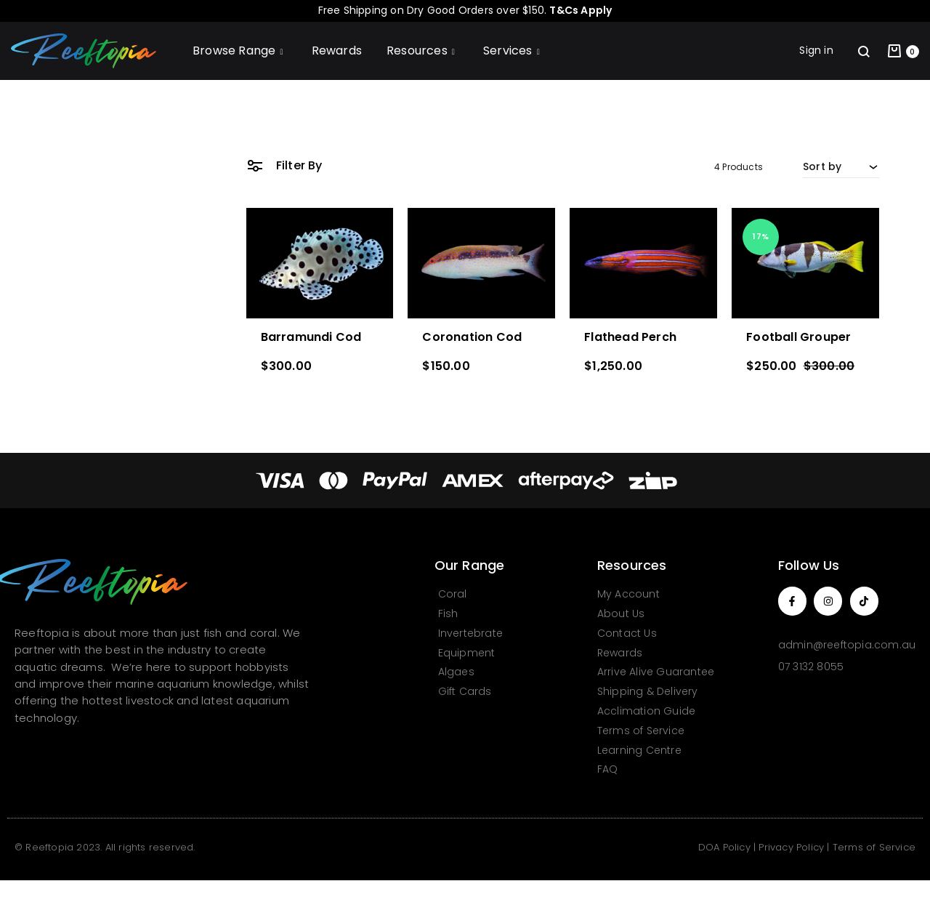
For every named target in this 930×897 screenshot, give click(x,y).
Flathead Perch (630, 337)
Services (513, 50)
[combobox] (841, 166)
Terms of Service (874, 847)
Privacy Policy (791, 847)
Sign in (816, 50)
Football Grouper (798, 337)
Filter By (284, 164)
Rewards (337, 50)
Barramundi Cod (311, 337)
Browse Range (240, 50)
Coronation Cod (472, 337)
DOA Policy (724, 847)
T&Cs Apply (580, 10)
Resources (422, 50)
